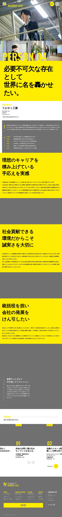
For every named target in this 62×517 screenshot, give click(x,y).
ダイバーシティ (30, 499)
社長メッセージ (6, 496)
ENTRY (52, 4)
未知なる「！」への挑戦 (8, 499)
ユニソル (50, 498)
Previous (29, 462)
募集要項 (40, 496)
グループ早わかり (18, 496)
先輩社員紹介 (50, 466)
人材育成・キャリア (31, 496)
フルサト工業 (50, 500)
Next (33, 462)
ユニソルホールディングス (51, 495)
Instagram (50, 504)
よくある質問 (40, 499)
